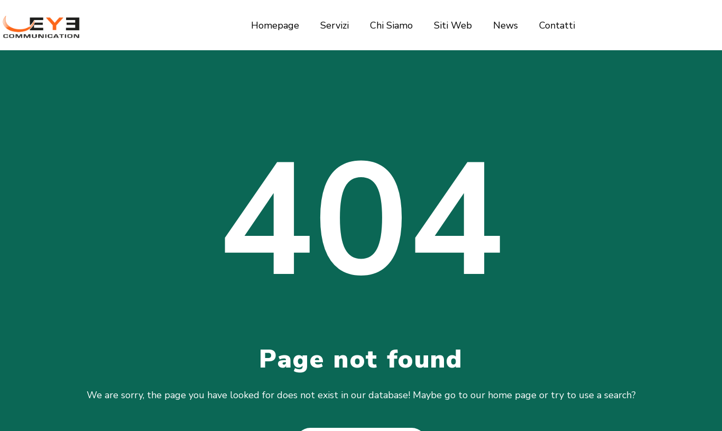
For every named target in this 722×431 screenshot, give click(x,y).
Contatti (557, 25)
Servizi (334, 25)
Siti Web (453, 25)
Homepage (275, 25)
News (505, 25)
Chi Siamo (391, 25)
